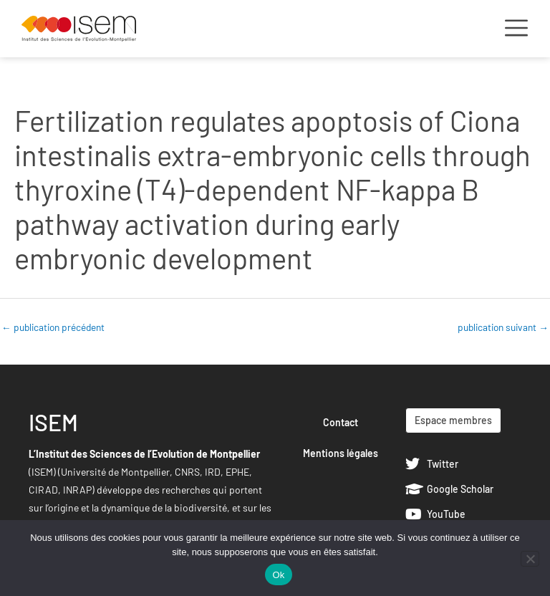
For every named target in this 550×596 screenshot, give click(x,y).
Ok (278, 574)
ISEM (53, 422)
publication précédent (53, 327)
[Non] (530, 559)
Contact (340, 422)
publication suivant (503, 327)
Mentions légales (340, 453)
